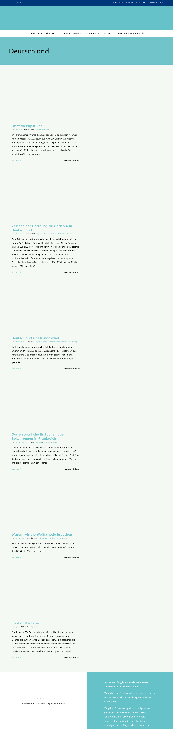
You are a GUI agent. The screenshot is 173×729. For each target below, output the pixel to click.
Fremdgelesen (51, 538)
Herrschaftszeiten (62, 538)
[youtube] (43, 699)
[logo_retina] (44, 684)
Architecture (47, 442)
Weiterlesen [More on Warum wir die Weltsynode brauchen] (16, 557)
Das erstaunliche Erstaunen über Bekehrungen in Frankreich (38, 436)
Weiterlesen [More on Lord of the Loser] (16, 658)
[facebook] (40, 699)
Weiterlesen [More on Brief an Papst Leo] (16, 160)
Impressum (27, 703)
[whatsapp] (17, 3)
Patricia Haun (19, 234)
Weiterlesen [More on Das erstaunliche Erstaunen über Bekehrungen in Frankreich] (16, 469)
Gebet (45, 342)
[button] (143, 33)
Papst (50, 129)
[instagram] (37, 699)
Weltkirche (61, 234)
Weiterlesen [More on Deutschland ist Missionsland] (16, 369)
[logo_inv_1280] (86, 9)
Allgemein (39, 129)
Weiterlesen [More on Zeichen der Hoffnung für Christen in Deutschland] (16, 272)
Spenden (52, 703)
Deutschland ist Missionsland (35, 338)
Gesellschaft (48, 234)
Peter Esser (18, 129)
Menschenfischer (54, 342)
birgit (16, 627)
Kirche (45, 129)
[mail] (20, 3)
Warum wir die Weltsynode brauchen (42, 534)
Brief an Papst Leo (27, 126)
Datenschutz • (41, 703)
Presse (61, 703)
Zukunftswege (70, 234)
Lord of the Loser (26, 623)
